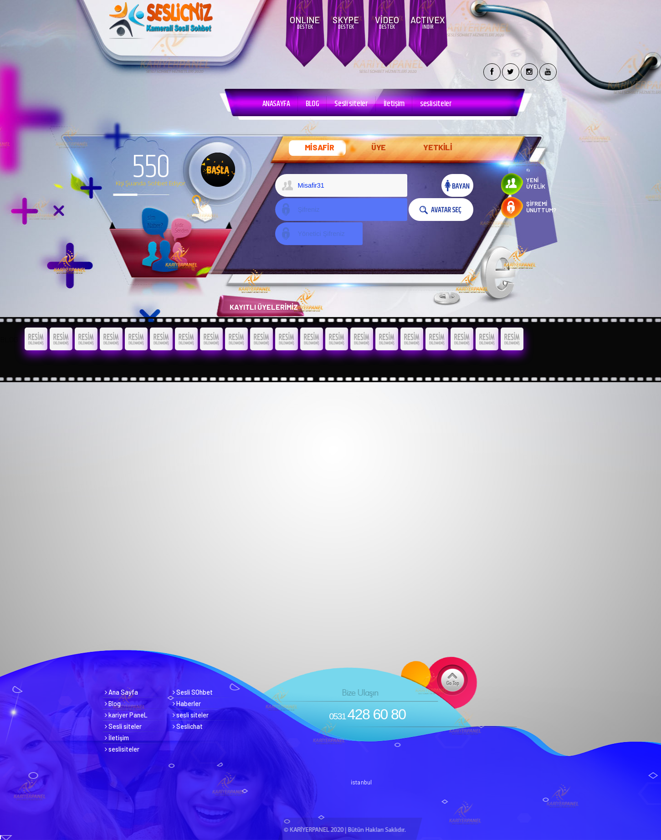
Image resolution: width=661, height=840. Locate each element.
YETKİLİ (437, 147)
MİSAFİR (319, 147)
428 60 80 (367, 714)
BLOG (312, 104)
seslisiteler (436, 104)
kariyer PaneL (126, 715)
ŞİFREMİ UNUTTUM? (541, 206)
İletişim (394, 104)
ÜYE (378, 147)
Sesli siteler (351, 104)
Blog (113, 703)
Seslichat (188, 726)
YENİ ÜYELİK (535, 183)
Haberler (187, 703)
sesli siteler (191, 715)
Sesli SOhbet (193, 692)
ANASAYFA (276, 104)
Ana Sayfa (121, 692)
